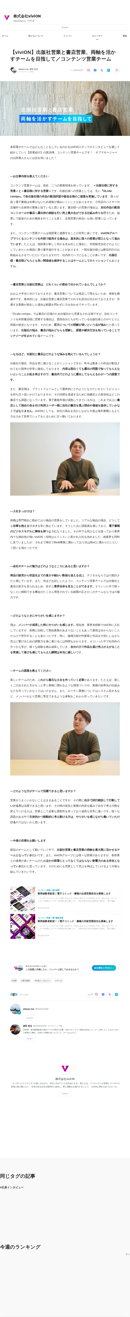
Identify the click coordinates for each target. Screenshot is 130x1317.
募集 (125, 36)
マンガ (59, 981)
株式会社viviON (27, 16)
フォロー (65, 27)
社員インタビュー (43, 981)
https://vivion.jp (19, 21)
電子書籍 (26, 981)
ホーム (5, 36)
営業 (15, 981)
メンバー (67, 36)
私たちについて (35, 36)
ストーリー (97, 36)
